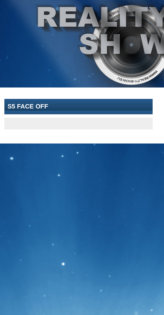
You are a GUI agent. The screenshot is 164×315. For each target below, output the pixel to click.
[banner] (82, 44)
